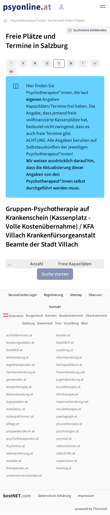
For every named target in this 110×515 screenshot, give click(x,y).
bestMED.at (14, 350)
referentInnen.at (68, 446)
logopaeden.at (17, 401)
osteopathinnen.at (20, 416)
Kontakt (55, 307)
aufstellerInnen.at (19, 335)
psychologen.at (67, 431)
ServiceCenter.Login (22, 295)
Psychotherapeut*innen (28, 20)
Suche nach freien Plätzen (66, 20)
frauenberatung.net (70, 372)
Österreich (13, 316)
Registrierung (53, 295)
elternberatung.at (69, 357)
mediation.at (15, 409)
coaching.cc (64, 350)
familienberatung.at (20, 372)
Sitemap (76, 295)
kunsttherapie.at (68, 387)
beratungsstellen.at (20, 342)
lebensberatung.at (19, 394)
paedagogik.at (66, 416)
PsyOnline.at (15, 446)
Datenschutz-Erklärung (54, 495)
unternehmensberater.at (24, 475)
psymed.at (64, 438)
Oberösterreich (96, 315)
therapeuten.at (17, 468)
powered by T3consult (91, 508)
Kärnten (51, 315)
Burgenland (34, 315)
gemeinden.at (16, 379)
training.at (63, 468)
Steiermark (45, 323)
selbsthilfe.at (65, 453)
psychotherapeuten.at (22, 438)
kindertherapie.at (19, 387)
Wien (84, 323)
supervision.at (66, 460)
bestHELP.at (65, 342)
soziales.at (13, 460)
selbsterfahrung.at (19, 453)
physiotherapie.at (69, 424)
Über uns (95, 295)
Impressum (86, 495)
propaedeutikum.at (20, 431)
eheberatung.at (17, 357)
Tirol (58, 323)
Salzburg (28, 323)
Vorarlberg (71, 323)
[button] (102, 7)
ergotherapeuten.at (20, 364)
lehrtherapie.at (67, 394)
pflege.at (12, 424)
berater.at (63, 335)
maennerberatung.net (72, 401)
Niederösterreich (71, 315)
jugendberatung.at (70, 379)
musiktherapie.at (68, 409)
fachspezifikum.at (69, 364)
